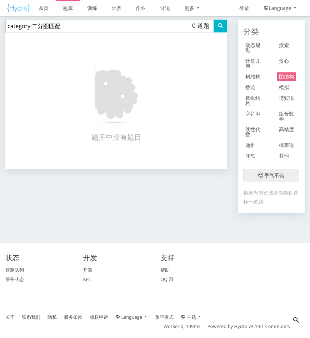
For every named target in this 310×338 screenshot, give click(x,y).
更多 (192, 8)
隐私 (52, 317)
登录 (244, 8)
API (86, 279)
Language (281, 8)
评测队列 (14, 270)
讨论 (165, 8)
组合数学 (286, 116)
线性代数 (252, 132)
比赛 (116, 8)
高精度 (286, 129)
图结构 (286, 76)
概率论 (286, 145)
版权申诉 (99, 317)
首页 (44, 8)
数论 (250, 87)
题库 (68, 8)
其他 (284, 155)
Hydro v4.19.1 (249, 326)
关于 (10, 317)
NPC (250, 155)
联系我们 (31, 317)
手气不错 (271, 175)
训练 (92, 8)
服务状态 (14, 279)
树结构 (252, 76)
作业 (141, 8)
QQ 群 (167, 279)
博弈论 (286, 97)
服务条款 (73, 317)
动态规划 (252, 47)
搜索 (284, 45)
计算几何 (252, 63)
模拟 (284, 87)
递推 (250, 145)
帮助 (165, 270)
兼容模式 (164, 317)
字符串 (252, 113)
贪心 (284, 60)
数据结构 (252, 100)
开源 (87, 270)
